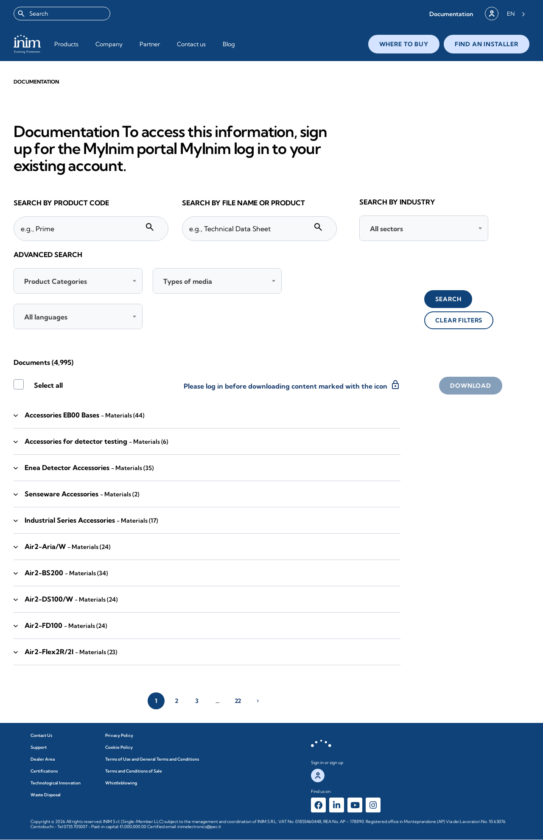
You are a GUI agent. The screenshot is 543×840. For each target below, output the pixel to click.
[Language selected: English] (516, 13)
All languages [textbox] (45, 317)
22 (238, 701)
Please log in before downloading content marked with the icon (292, 385)
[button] (451, 13)
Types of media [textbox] (187, 281)
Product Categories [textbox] (55, 281)
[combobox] (62, 13)
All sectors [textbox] (386, 228)
